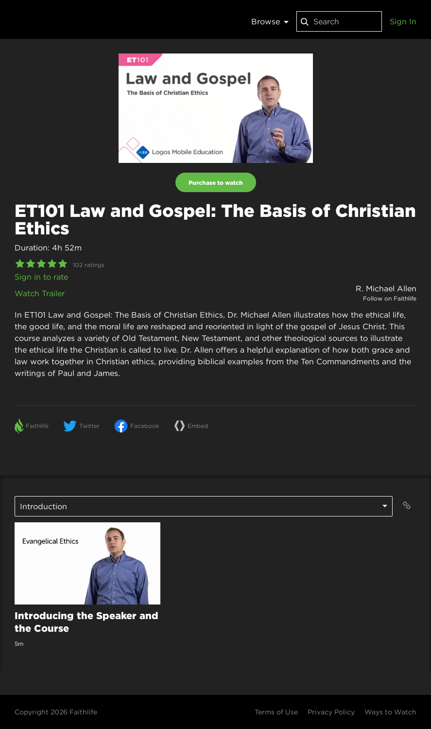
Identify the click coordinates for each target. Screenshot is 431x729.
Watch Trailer (40, 293)
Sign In (403, 21)
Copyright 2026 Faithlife (56, 712)
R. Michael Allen (386, 288)
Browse (270, 21)
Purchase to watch (216, 182)
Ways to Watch (390, 712)
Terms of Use (276, 712)
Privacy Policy (331, 712)
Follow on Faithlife (389, 298)
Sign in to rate (41, 277)
